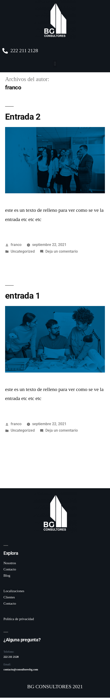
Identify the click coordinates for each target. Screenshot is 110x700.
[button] (55, 64)
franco (16, 244)
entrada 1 (22, 296)
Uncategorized (23, 251)
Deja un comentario (61, 251)
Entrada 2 (22, 117)
